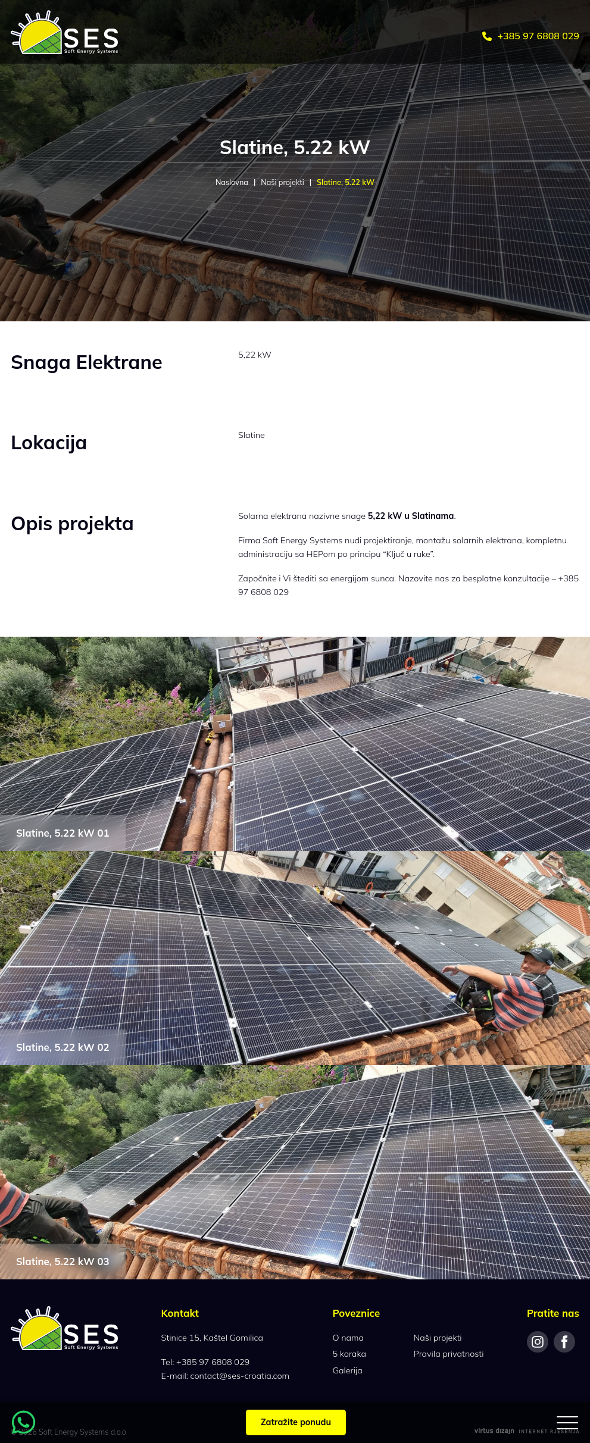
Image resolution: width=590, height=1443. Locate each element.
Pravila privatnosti (449, 1353)
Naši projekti (282, 182)
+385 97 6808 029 (530, 36)
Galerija (348, 1370)
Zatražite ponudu (296, 1422)
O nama (348, 1337)
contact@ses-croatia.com (240, 1375)
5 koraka (349, 1353)
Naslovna (232, 182)
